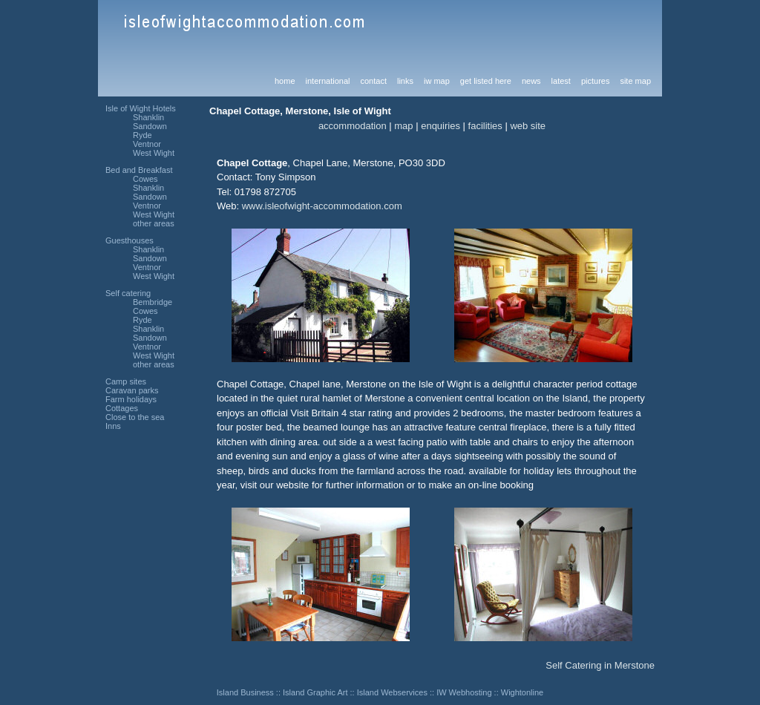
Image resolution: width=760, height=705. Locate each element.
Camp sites (125, 381)
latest (561, 80)
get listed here (485, 80)
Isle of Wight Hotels (140, 108)
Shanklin (148, 117)
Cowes (145, 178)
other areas (153, 223)
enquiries (440, 125)
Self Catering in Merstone (600, 665)
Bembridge (152, 302)
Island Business (245, 692)
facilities (485, 125)
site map (635, 80)
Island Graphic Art (315, 692)
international (328, 80)
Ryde (142, 135)
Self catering (128, 293)
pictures (595, 80)
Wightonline (522, 692)
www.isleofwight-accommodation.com (322, 206)
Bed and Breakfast (139, 169)
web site (528, 125)
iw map (437, 80)
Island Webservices (392, 692)
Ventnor (147, 144)
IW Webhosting (463, 692)
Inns (113, 426)
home (285, 80)
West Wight (153, 152)
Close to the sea (135, 417)
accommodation (352, 125)
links (405, 80)
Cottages (121, 408)
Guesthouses (129, 240)
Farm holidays (131, 399)
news (531, 80)
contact (373, 80)
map (403, 125)
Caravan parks (132, 390)
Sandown (150, 126)
